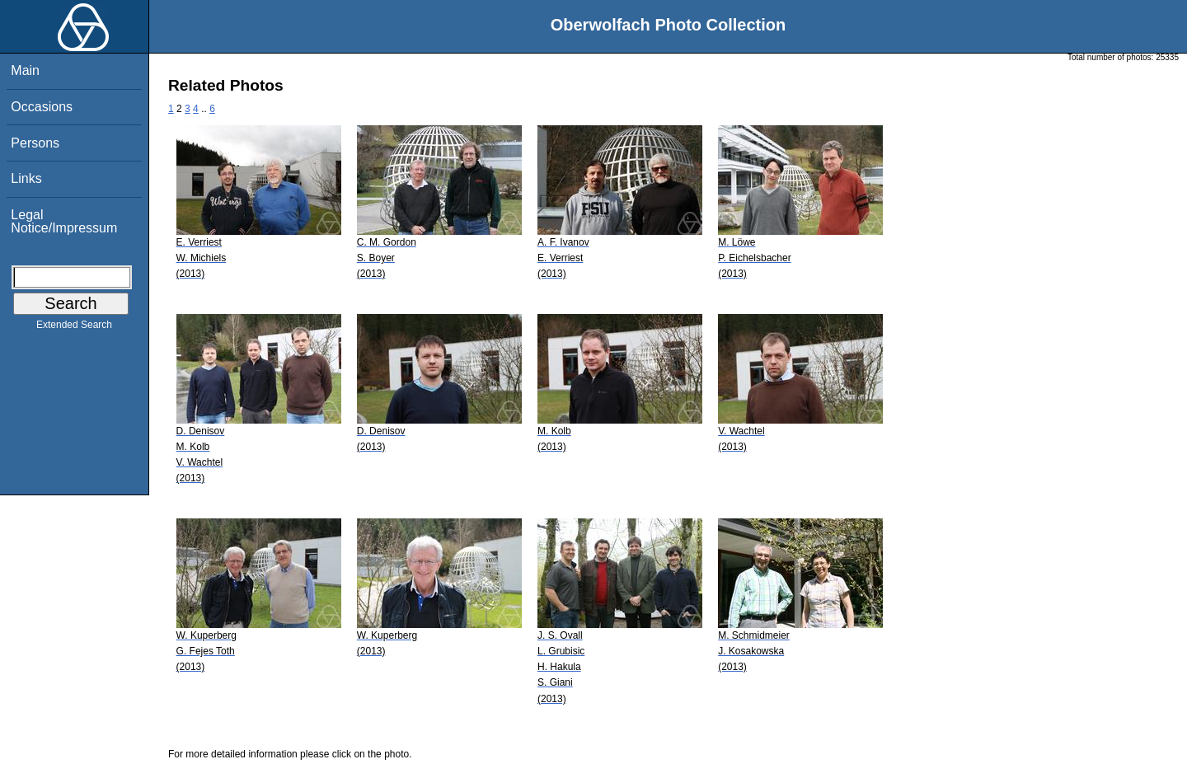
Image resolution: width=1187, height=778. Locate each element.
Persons (35, 143)
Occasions (42, 107)
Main (25, 70)
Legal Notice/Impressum (64, 221)
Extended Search (74, 328)
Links (26, 178)
